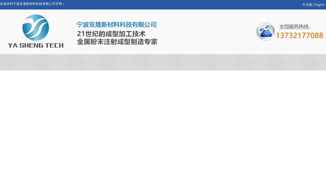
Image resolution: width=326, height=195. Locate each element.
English (320, 4)
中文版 (307, 4)
